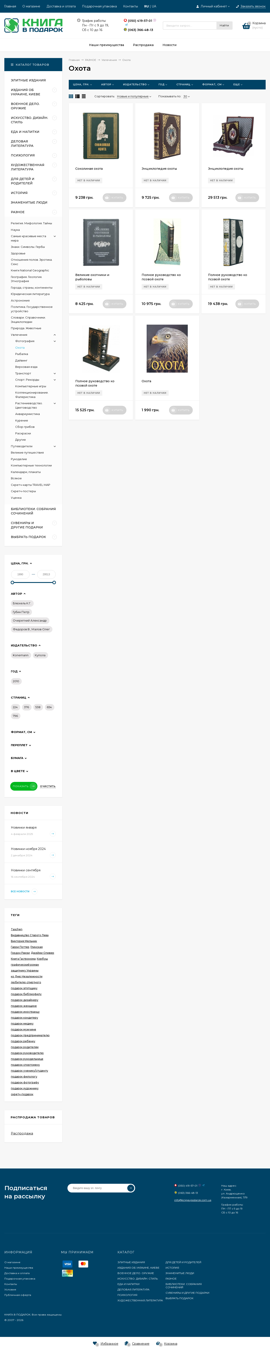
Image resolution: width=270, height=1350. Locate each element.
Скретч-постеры (23, 491)
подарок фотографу (25, 1082)
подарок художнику (25, 1088)
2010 (16, 681)
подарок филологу (24, 1076)
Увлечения (19, 334)
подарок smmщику (24, 988)
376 (26, 707)
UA (154, 6)
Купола (40, 655)
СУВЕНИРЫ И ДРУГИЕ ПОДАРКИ (187, 1292)
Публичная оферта (17, 1295)
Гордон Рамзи (20, 952)
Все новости (24, 891)
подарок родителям (25, 1047)
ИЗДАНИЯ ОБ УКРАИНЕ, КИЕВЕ (138, 1267)
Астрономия (20, 300)
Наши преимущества (18, 1267)
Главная (10, 6)
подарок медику (22, 1023)
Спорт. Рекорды (27, 379)
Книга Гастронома (23, 958)
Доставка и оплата (61, 6)
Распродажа (22, 1133)
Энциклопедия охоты (159, 169)
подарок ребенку (23, 1041)
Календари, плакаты (26, 472)
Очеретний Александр (30, 620)
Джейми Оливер (42, 952)
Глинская (36, 947)
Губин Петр (21, 612)
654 (49, 707)
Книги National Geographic (30, 270)
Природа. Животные (26, 328)
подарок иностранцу (25, 1011)
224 (15, 707)
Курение (21, 420)
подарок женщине (24, 1005)
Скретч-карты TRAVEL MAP (30, 485)
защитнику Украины (25, 970)
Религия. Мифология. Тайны (31, 223)
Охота (146, 381)
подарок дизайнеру (24, 1000)
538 (37, 707)
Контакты (130, 6)
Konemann (21, 655)
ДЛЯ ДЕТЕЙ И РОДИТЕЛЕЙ (183, 1262)
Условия (10, 1289)
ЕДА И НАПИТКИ (128, 1284)
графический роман (25, 964)
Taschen (16, 929)
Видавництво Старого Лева (30, 935)
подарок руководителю (27, 1053)
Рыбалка (21, 354)
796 (15, 716)
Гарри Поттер (20, 947)
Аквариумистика (27, 414)
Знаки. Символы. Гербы (28, 246)
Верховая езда (26, 366)
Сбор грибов (25, 426)
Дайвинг (21, 360)
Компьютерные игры (30, 386)
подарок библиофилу (26, 994)
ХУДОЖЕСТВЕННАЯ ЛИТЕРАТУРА (140, 1300)
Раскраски (23, 433)
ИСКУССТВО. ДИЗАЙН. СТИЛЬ (137, 1278)
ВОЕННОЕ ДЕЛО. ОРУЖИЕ (135, 1273)
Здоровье (18, 253)
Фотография (24, 341)
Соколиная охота (89, 169)
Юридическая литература (30, 294)
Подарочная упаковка (99, 6)
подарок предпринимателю (30, 1035)
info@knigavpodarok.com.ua (192, 1200)
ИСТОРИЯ (172, 1267)
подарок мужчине (23, 1029)
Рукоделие (19, 459)
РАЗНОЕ (171, 1278)
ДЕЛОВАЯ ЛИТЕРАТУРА (133, 1289)
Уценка (16, 497)
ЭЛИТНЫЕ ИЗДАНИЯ (131, 1262)
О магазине (31, 6)
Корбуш (42, 958)
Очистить (48, 786)
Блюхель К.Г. (22, 603)
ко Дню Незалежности (26, 976)
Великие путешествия (27, 452)
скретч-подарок (22, 1094)
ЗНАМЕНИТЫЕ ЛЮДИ (180, 1273)
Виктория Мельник (24, 941)
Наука (15, 229)
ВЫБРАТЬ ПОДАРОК (179, 1298)
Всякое (16, 478)
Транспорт (23, 373)
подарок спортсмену (25, 1064)
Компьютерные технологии (31, 465)
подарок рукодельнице (27, 1058)
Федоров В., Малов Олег (31, 629)
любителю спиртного (26, 982)
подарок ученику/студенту (29, 1070)
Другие (20, 439)
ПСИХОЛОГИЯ (127, 1295)
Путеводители (21, 446)
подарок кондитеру (24, 1017)
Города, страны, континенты (31, 287)
